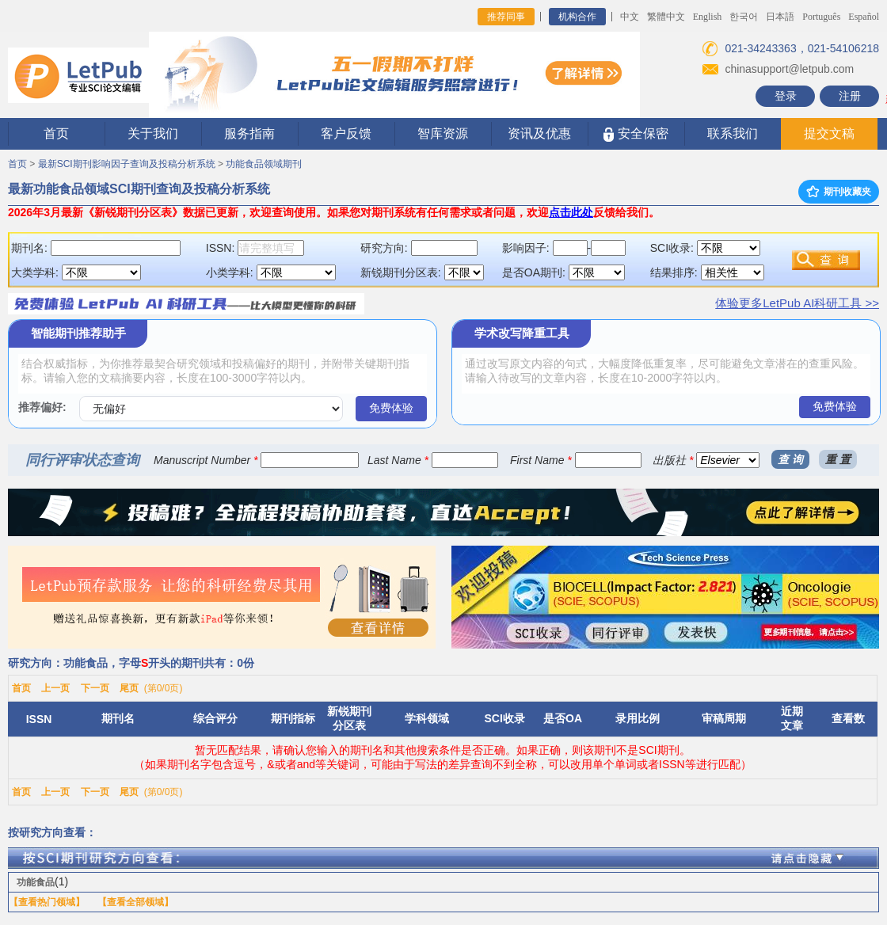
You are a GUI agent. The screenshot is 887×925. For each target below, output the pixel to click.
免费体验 (391, 408)
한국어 (743, 16)
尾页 (129, 688)
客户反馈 (346, 133)
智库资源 (442, 133)
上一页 (55, 688)
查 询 (790, 459)
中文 (629, 16)
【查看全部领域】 (135, 902)
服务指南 (249, 133)
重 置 (838, 459)
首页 (56, 133)
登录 (786, 95)
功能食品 (36, 882)
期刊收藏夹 (838, 191)
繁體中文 (666, 16)
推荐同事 (506, 16)
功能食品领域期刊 (264, 163)
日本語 (780, 16)
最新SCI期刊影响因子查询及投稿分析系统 (126, 163)
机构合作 (577, 16)
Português (821, 16)
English (707, 16)
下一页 (95, 688)
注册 (850, 95)
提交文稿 (829, 133)
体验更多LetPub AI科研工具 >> (797, 303)
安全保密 (635, 134)
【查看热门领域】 (47, 902)
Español (863, 16)
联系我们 (732, 133)
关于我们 (153, 133)
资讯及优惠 (539, 133)
